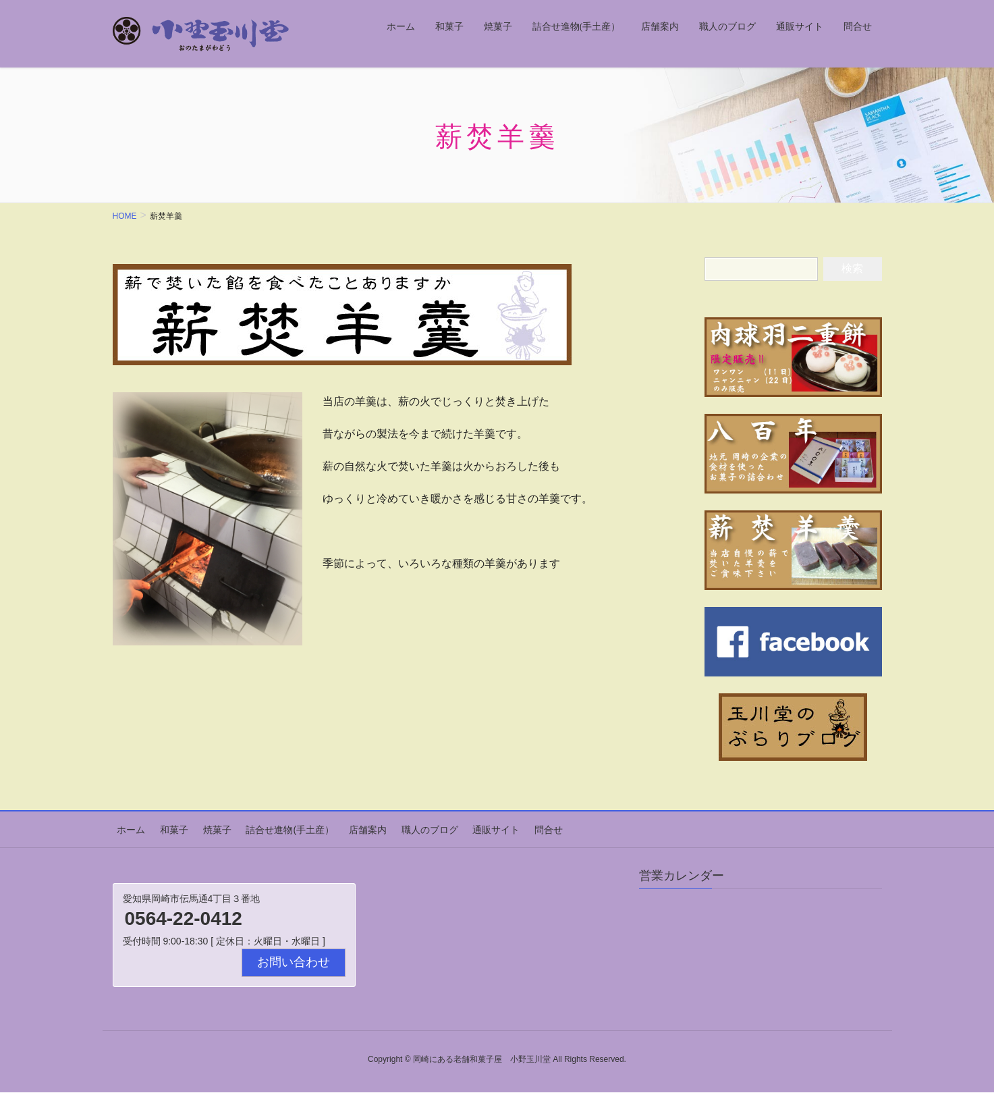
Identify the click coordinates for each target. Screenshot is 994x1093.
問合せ (512, 827)
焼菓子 (204, 827)
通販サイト (464, 827)
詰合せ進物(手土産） (272, 827)
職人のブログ (402, 827)
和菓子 (165, 827)
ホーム (127, 827)
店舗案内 (345, 827)
